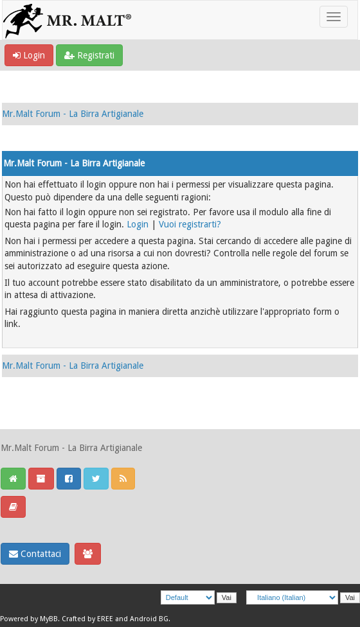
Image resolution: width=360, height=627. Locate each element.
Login (29, 55)
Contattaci (35, 554)
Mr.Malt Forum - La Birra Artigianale (72, 114)
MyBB (49, 619)
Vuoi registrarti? (190, 224)
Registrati (89, 55)
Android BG (149, 619)
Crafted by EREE (87, 619)
